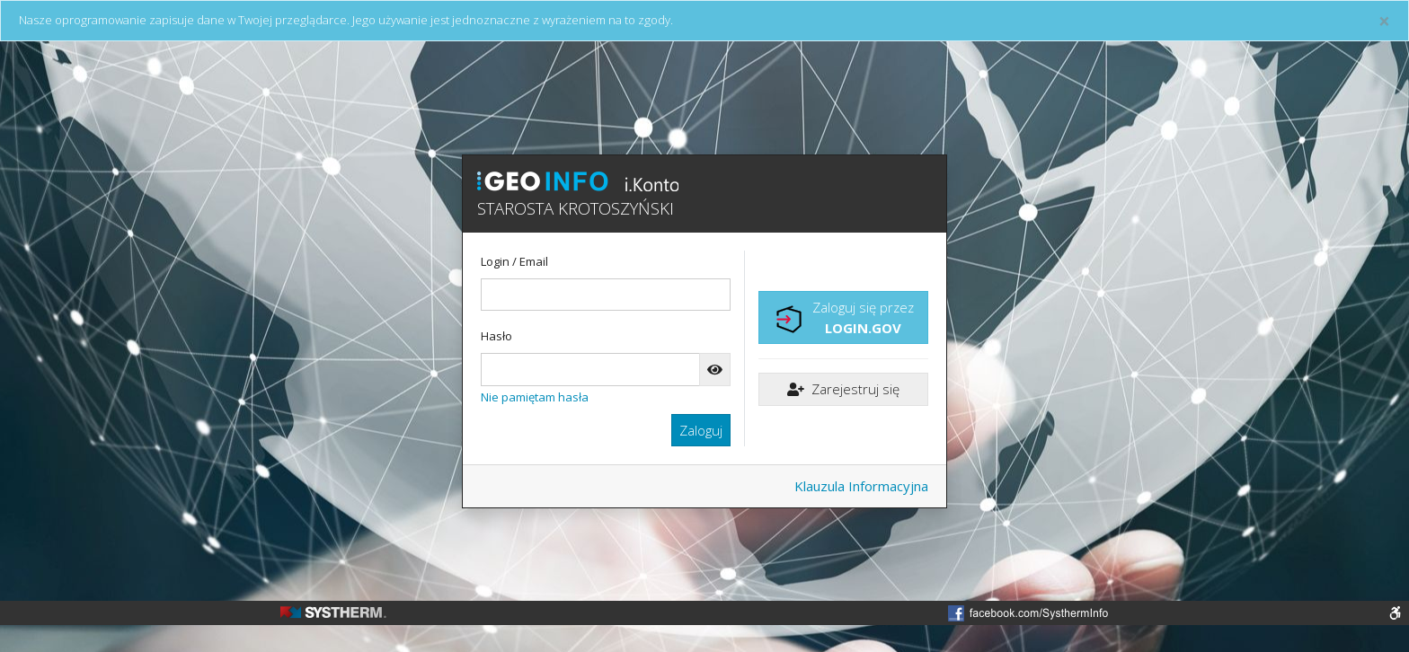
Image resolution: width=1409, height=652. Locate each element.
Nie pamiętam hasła (535, 397)
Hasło (496, 336)
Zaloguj (700, 430)
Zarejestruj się (843, 389)
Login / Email (514, 261)
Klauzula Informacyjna (861, 486)
